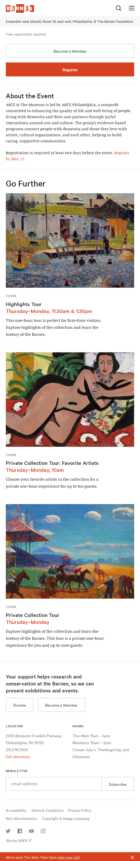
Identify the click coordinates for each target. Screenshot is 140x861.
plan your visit (69, 857)
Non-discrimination (21, 818)
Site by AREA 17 (19, 840)
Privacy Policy (79, 810)
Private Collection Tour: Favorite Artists (52, 463)
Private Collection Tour (32, 615)
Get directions (18, 756)
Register (70, 69)
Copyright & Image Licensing (65, 818)
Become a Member (70, 51)
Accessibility (16, 810)
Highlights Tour (24, 304)
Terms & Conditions (47, 810)
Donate (19, 705)
